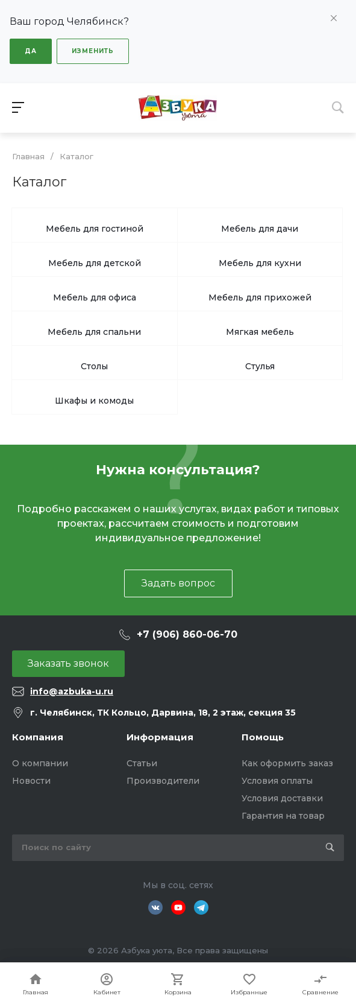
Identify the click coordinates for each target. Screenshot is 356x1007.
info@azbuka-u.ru (71, 691)
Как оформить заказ (287, 763)
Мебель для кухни (260, 263)
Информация (159, 737)
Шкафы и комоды (94, 400)
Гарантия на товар (283, 815)
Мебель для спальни (94, 331)
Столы (94, 366)
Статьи (141, 763)
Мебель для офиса (94, 297)
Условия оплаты (277, 780)
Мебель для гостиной (94, 228)
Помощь (263, 737)
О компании (40, 763)
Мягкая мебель (260, 331)
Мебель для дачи (259, 228)
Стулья (260, 366)
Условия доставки (282, 798)
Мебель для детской (94, 263)
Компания (37, 737)
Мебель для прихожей (259, 297)
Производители (162, 780)
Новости (31, 780)
